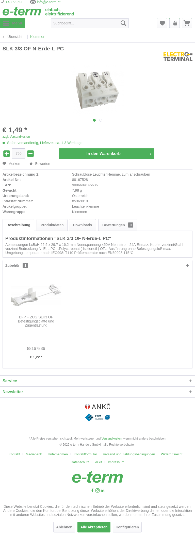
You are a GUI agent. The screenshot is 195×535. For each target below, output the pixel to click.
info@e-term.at (48, 2)
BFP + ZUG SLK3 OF (36, 321)
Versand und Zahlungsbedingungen (129, 454)
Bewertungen (117, 225)
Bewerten (39, 164)
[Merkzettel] (162, 23)
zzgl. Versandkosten (16, 136)
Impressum (116, 462)
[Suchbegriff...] (90, 23)
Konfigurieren (127, 527)
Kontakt (14, 454)
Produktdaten (52, 225)
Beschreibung (18, 225)
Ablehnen (64, 527)
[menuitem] (12, 23)
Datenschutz (80, 462)
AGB (98, 462)
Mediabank (34, 454)
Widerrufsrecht (172, 454)
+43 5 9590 (14, 2)
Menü (12, 22)
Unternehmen (58, 454)
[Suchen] (123, 23)
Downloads (82, 225)
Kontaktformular (85, 454)
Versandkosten (112, 438)
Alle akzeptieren (94, 527)
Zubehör (16, 265)
